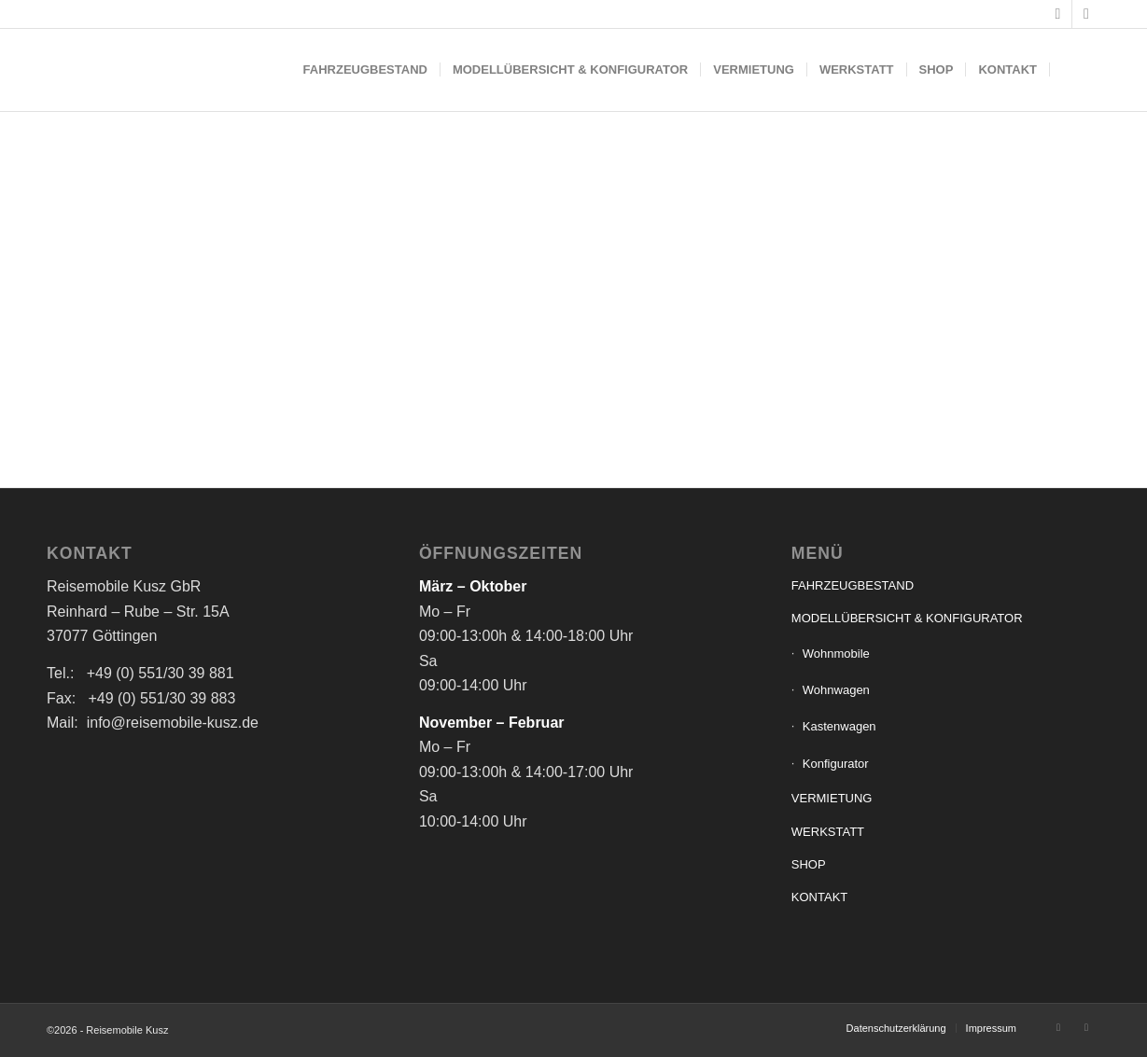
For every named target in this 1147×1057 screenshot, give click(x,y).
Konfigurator (836, 764)
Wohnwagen (836, 690)
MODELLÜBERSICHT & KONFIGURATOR (907, 618)
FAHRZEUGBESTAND (852, 585)
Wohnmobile (836, 654)
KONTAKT (819, 897)
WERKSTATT (827, 832)
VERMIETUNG (832, 798)
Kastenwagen (839, 726)
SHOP (808, 864)
